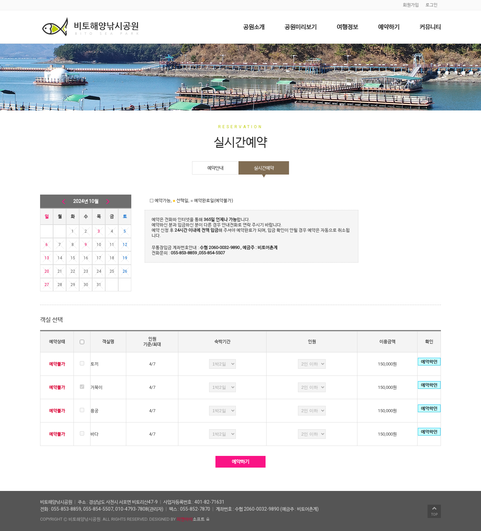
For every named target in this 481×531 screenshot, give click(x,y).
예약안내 (215, 168)
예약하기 (388, 26)
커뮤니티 (430, 26)
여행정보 (347, 26)
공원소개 (254, 26)
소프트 (191, 519)
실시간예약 (264, 168)
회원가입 (411, 4)
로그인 (432, 4)
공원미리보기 (301, 26)
